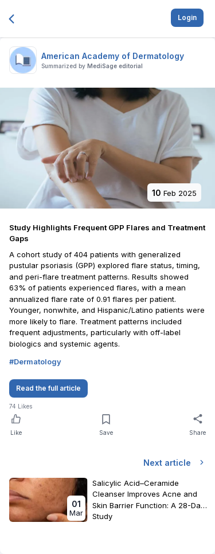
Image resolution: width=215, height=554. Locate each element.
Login (187, 17)
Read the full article (48, 388)
